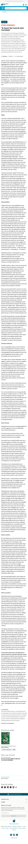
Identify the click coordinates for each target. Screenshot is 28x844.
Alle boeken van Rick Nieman (7, 723)
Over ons (14, 829)
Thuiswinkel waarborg (6, 826)
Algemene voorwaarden (17, 826)
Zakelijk (14, 802)
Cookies (7, 828)
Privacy (3, 828)
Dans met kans (21, 426)
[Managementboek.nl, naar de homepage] (4, 5)
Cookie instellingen (13, 828)
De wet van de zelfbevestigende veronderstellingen (10, 759)
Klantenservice (14, 799)
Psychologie (4, 11)
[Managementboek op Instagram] (17, 835)
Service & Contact (21, 828)
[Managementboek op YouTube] (14, 835)
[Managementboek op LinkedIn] (11, 835)
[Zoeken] (14, 8)
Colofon (24, 826)
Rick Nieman (5, 56)
